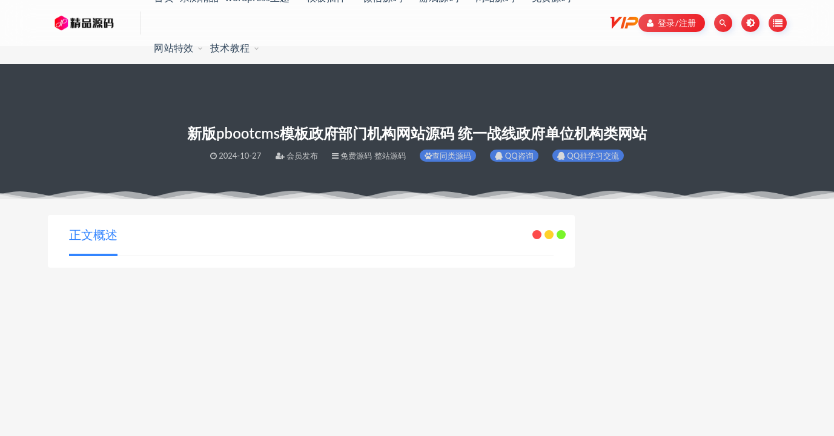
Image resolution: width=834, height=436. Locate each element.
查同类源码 (448, 155)
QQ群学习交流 (588, 155)
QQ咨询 (514, 155)
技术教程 (230, 47)
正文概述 (93, 234)
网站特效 (173, 47)
